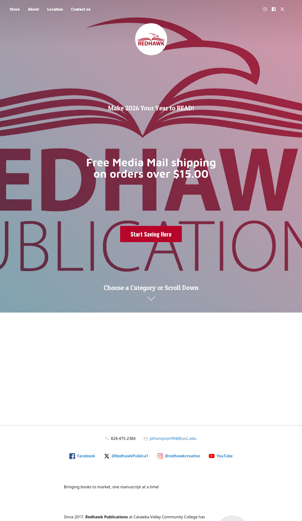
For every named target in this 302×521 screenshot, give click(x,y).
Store (15, 9)
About (33, 9)
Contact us (80, 9)
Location (55, 9)
